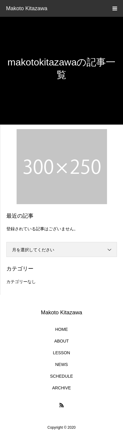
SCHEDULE (61, 376)
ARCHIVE (61, 388)
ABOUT (61, 341)
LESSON (61, 353)
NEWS (61, 364)
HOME (61, 329)
